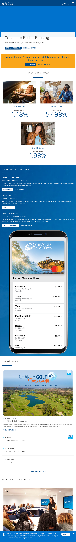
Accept (66, 534)
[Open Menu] (73, 3)
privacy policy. (33, 536)
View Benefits (21, 189)
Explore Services (10, 225)
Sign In (65, 3)
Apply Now (7, 189)
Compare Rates (29, 48)
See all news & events (37, 471)
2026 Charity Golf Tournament (15, 421)
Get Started (8, 207)
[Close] (73, 533)
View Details (43, 65)
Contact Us (25, 225)
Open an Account (13, 48)
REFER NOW (30, 65)
